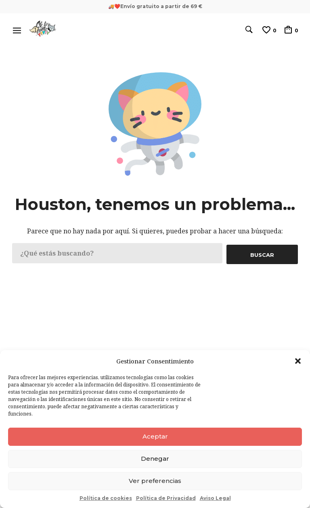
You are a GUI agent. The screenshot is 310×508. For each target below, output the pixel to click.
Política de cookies (106, 498)
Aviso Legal (215, 498)
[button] (298, 361)
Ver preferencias (155, 481)
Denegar (155, 458)
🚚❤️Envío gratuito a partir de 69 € (155, 6)
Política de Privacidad (166, 498)
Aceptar (155, 436)
